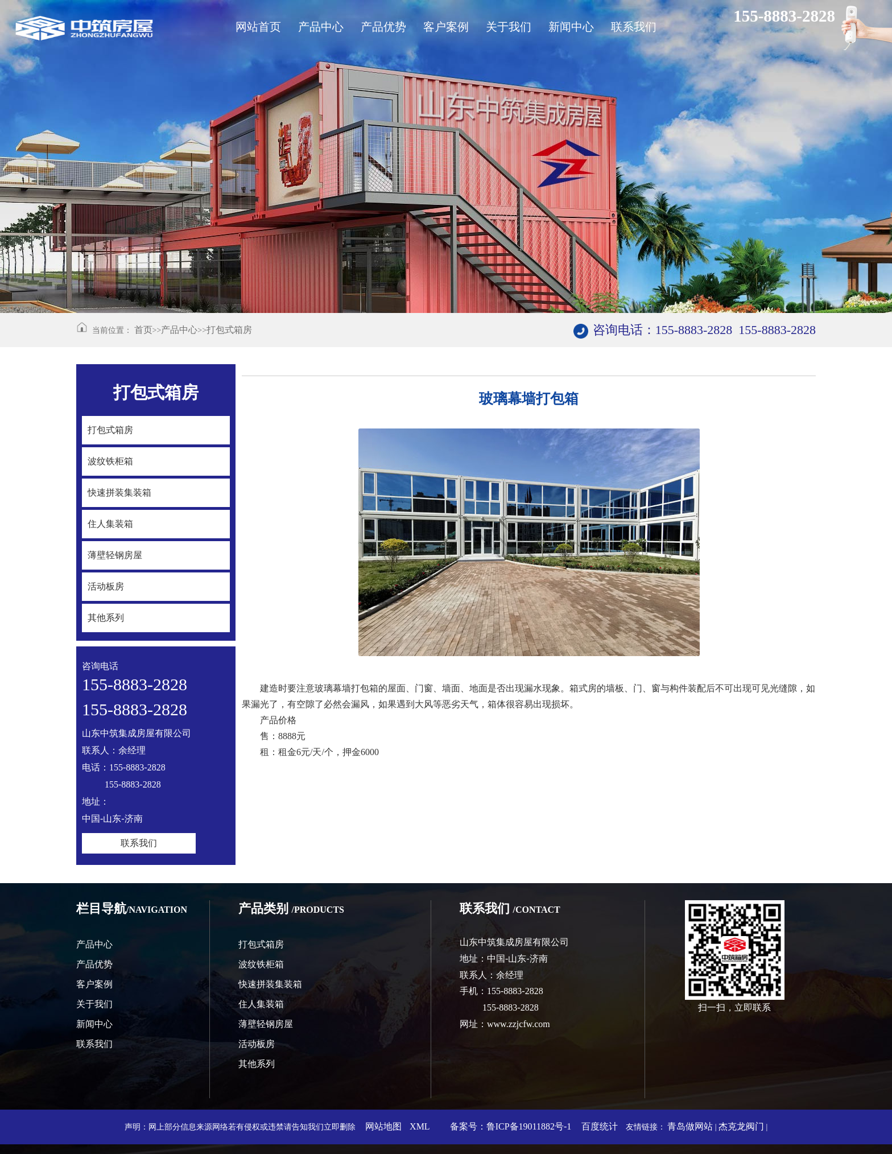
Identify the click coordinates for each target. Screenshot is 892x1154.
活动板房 (256, 1044)
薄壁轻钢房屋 (265, 1024)
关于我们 (94, 1004)
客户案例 (94, 984)
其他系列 (256, 1064)
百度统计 (599, 1126)
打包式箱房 (229, 330)
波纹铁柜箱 (261, 964)
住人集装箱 (261, 1004)
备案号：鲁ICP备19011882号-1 (511, 1126)
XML (420, 1126)
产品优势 (94, 964)
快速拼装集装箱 (270, 984)
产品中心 (179, 330)
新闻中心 (94, 1024)
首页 (143, 330)
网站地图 (383, 1126)
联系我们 (139, 843)
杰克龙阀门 (741, 1126)
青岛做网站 (690, 1126)
